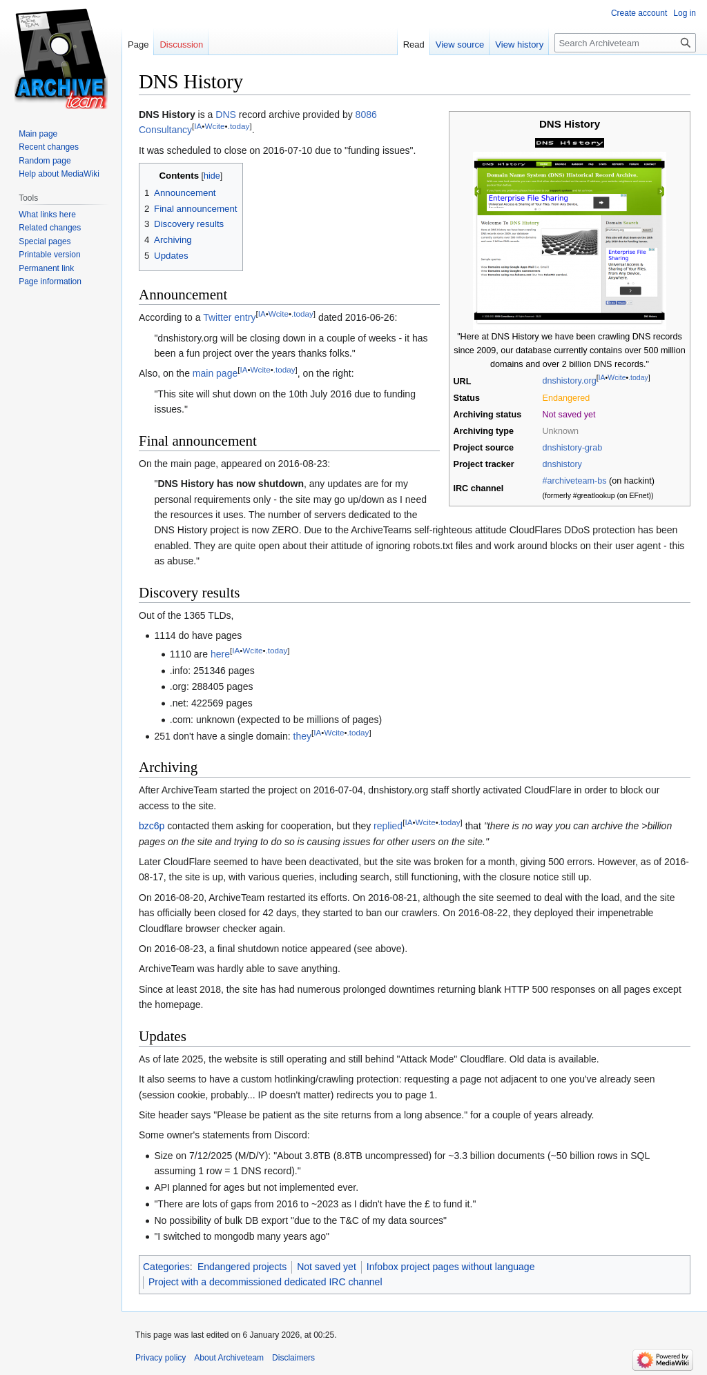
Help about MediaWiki (59, 174)
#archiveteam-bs (575, 481)
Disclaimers (293, 1358)
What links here (47, 214)
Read (414, 44)
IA (602, 377)
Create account (639, 13)
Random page (44, 161)
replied (388, 825)
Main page (38, 134)
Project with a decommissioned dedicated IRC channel (265, 1281)
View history (519, 44)
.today (638, 377)
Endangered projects (242, 1266)
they (302, 736)
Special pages (44, 241)
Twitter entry (229, 317)
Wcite (617, 377)
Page (138, 44)
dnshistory (562, 464)
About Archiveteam (229, 1358)
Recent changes (49, 147)
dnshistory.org (570, 381)
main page (215, 373)
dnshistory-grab (573, 448)
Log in (684, 13)
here (220, 654)
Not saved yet (326, 1266)
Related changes (50, 228)
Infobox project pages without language (451, 1266)
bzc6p (151, 825)
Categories (166, 1266)
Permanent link (46, 268)
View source (460, 44)
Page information (50, 281)
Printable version (49, 254)
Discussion (181, 44)
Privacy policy (160, 1358)
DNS (225, 114)
